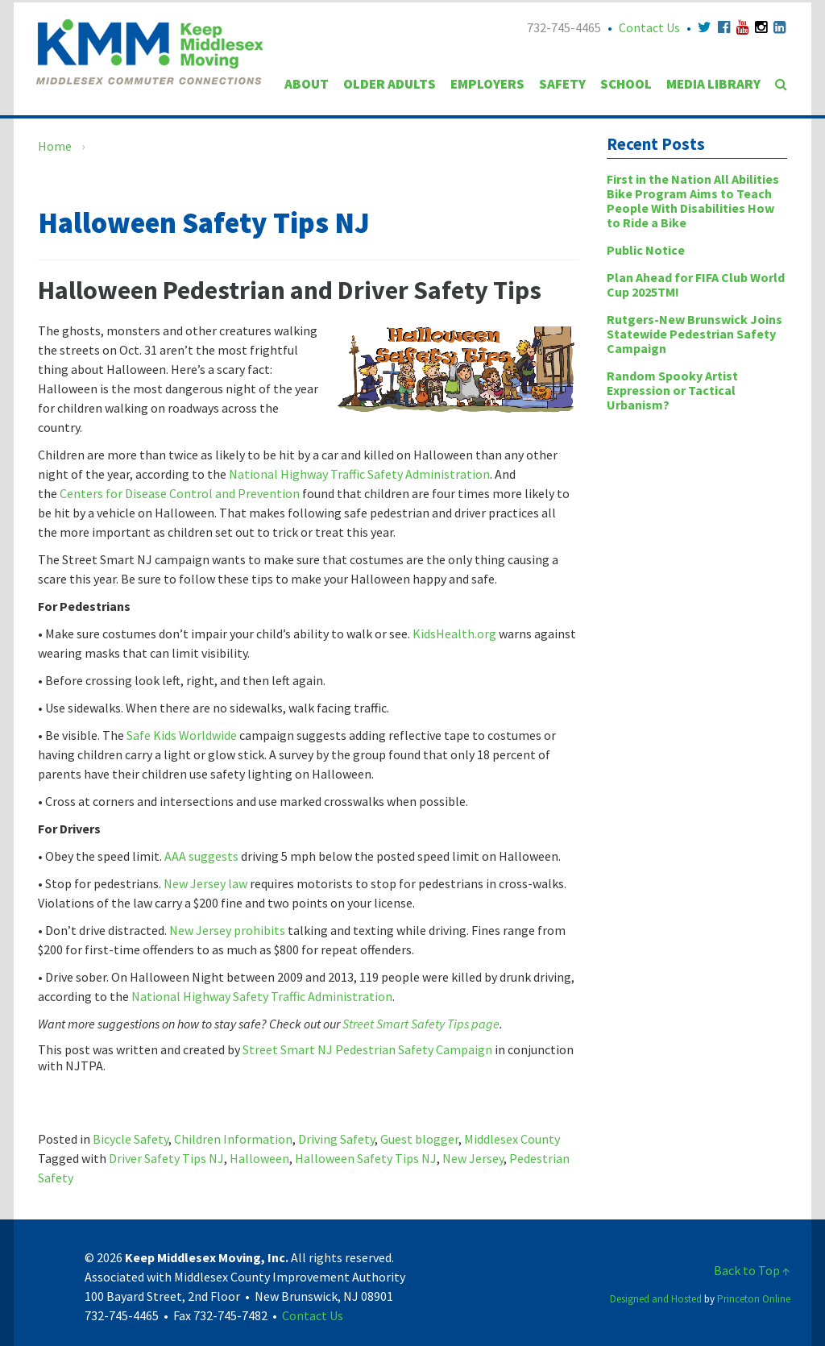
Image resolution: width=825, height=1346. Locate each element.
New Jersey (473, 1158)
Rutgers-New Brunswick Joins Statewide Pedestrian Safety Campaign (694, 333)
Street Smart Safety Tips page (421, 1024)
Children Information (233, 1139)
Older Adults (389, 84)
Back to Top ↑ (752, 1270)
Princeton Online (753, 1299)
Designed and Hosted (656, 1299)
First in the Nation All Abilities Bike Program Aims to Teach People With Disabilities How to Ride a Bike (693, 201)
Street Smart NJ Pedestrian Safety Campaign (367, 1049)
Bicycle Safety (130, 1139)
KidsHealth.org (455, 633)
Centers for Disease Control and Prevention (180, 493)
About (306, 84)
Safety (562, 84)
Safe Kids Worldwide (182, 735)
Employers (487, 84)
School (626, 84)
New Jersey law (207, 883)
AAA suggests (201, 856)
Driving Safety (336, 1139)
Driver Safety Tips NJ (166, 1158)
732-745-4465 (564, 27)
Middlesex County (512, 1139)
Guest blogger (419, 1139)
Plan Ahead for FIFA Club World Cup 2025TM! (696, 284)
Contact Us (649, 27)
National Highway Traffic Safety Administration (359, 474)
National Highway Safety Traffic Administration (261, 996)
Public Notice (646, 250)
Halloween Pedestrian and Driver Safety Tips (289, 290)
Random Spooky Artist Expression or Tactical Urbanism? (672, 390)
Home (55, 146)
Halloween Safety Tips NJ (366, 1158)
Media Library (713, 84)
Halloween (259, 1158)
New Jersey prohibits (227, 930)
